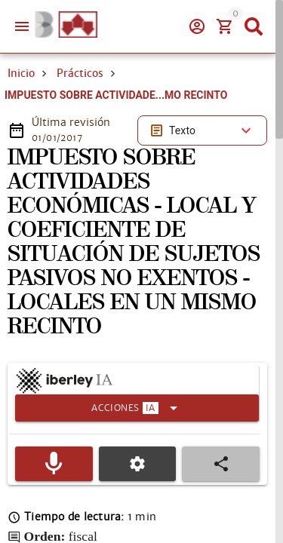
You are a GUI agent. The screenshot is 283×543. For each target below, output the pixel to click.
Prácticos (80, 73)
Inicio (21, 73)
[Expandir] (137, 408)
